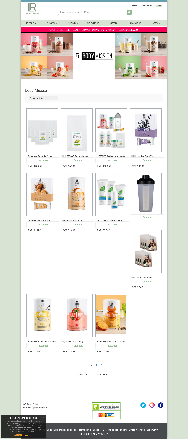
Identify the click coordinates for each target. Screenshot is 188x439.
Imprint (154, 430)
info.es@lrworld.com (35, 407)
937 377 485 (30, 404)
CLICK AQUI (132, 30)
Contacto (135, 6)
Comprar (43, 160)
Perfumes (73, 23)
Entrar (159, 6)
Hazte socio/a (148, 6)
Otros (156, 23)
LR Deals (31, 23)
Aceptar (18, 435)
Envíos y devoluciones (139, 430)
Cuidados (52, 23)
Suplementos (94, 23)
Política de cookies (68, 430)
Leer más (29, 435)
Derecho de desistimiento (115, 430)
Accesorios (135, 23)
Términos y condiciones (90, 430)
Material (115, 23)
